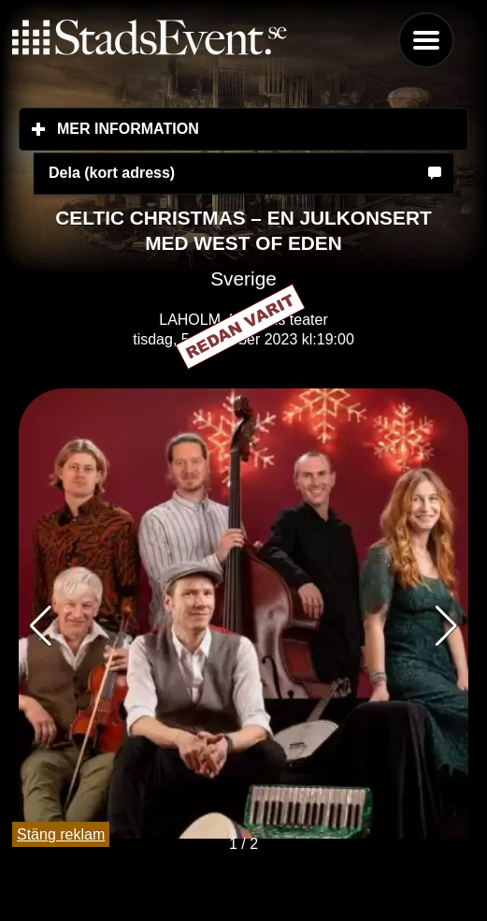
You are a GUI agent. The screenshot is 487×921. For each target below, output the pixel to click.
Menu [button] (426, 40)
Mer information (239, 128)
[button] (446, 626)
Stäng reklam (61, 834)
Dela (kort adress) (112, 173)
